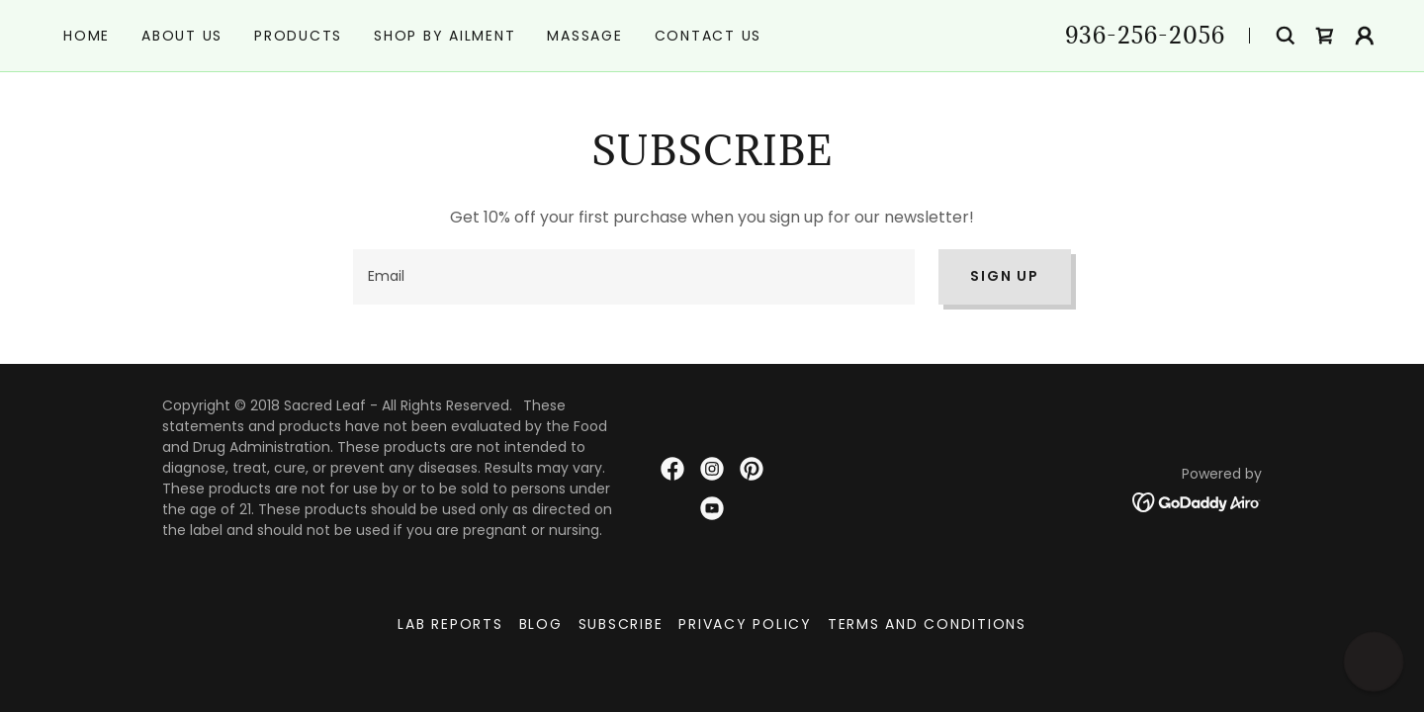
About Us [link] (181, 35)
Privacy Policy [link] (745, 624)
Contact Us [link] (708, 35)
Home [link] (86, 35)
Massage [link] (584, 35)
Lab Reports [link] (450, 624)
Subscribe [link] (621, 624)
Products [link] (298, 35)
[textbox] (634, 277)
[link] (1325, 35)
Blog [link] (541, 624)
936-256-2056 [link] (1145, 34)
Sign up (1004, 276)
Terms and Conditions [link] (927, 624)
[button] (1364, 35)
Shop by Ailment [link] (444, 35)
